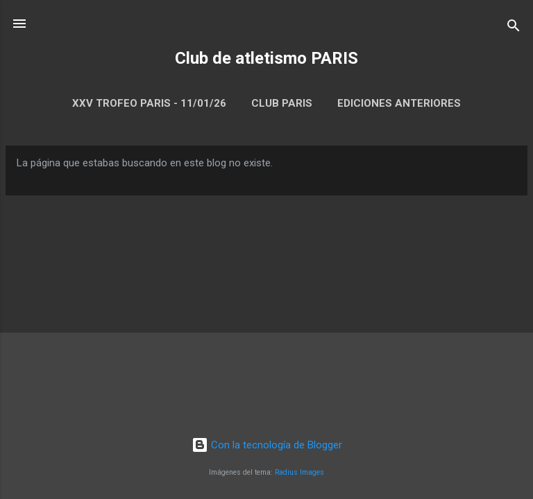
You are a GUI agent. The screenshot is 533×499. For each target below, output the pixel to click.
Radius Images (299, 472)
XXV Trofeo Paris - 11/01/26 (149, 103)
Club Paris (281, 103)
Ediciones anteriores (399, 103)
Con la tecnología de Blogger (267, 445)
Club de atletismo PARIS (266, 58)
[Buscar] (513, 28)
